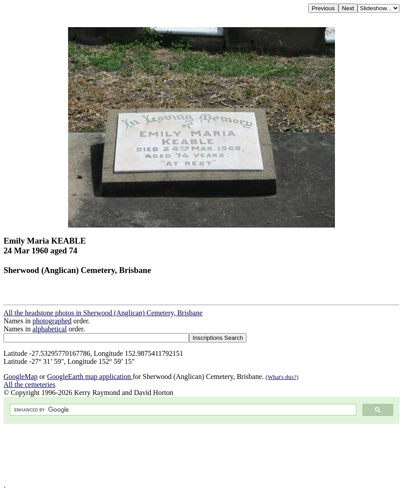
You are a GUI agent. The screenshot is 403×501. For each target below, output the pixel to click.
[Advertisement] (201, 455)
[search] (182, 410)
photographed (52, 321)
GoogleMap (20, 376)
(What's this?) (282, 377)
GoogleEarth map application (90, 376)
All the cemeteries (29, 384)
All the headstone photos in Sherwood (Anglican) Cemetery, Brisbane (103, 313)
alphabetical (49, 329)
